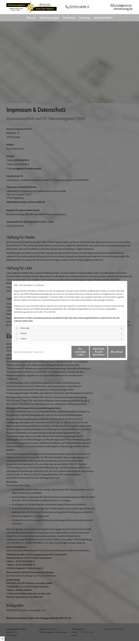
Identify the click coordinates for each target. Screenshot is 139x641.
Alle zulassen (113, 351)
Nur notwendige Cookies (61, 352)
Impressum (38, 352)
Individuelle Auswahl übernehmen (87, 352)
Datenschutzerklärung (22, 352)
